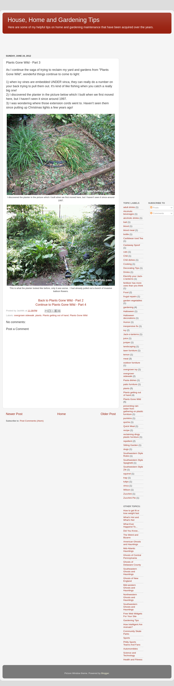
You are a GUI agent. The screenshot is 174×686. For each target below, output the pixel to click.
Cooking (127, 264)
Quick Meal (129, 426)
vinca (126, 485)
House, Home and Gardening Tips (54, 19)
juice (125, 338)
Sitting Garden (130, 445)
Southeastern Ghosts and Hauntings (130, 571)
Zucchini (127, 494)
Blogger (105, 673)
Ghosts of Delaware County (132, 563)
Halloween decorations (129, 316)
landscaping (129, 346)
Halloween (128, 311)
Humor (126, 322)
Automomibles (130, 648)
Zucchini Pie (129, 498)
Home (61, 414)
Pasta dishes (129, 380)
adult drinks (129, 207)
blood (126, 226)
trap (125, 477)
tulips (126, 481)
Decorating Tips (131, 268)
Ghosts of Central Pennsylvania (132, 556)
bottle (126, 234)
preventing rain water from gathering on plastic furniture (133, 410)
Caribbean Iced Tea (133, 238)
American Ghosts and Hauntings (132, 543)
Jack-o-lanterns (131, 334)
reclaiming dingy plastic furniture (131, 435)
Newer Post (14, 414)
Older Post (108, 414)
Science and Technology (129, 654)
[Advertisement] (64, 42)
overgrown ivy (130, 369)
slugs (126, 449)
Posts (154, 207)
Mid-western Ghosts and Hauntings (129, 588)
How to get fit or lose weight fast (131, 511)
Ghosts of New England (130, 579)
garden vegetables (132, 300)
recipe (126, 430)
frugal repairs (130, 296)
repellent (127, 441)
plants (38, 315)
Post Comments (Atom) (32, 421)
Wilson (126, 489)
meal (125, 358)
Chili (125, 256)
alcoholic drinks (131, 218)
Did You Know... (131, 531)
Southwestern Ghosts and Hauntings (130, 607)
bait (125, 222)
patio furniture (130, 384)
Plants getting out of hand (56, 315)
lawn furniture (130, 350)
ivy (124, 330)
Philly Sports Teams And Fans (131, 643)
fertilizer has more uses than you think (133, 284)
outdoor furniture (131, 362)
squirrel (127, 473)
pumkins (127, 418)
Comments (157, 213)
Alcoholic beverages (128, 212)
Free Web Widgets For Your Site (132, 615)
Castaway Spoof (131, 245)
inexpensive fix (130, 326)
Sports (126, 638)
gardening (128, 307)
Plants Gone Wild (79, 315)
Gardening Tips (131, 620)
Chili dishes (129, 260)
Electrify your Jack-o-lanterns (133, 277)
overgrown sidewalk (24, 315)
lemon (126, 354)
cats (125, 252)
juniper (126, 342)
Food (126, 292)
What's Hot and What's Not (131, 518)
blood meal (128, 230)
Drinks (126, 272)
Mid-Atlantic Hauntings (129, 549)
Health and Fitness (132, 659)
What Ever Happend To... (130, 525)
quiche (126, 422)
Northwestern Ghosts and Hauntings (130, 597)
